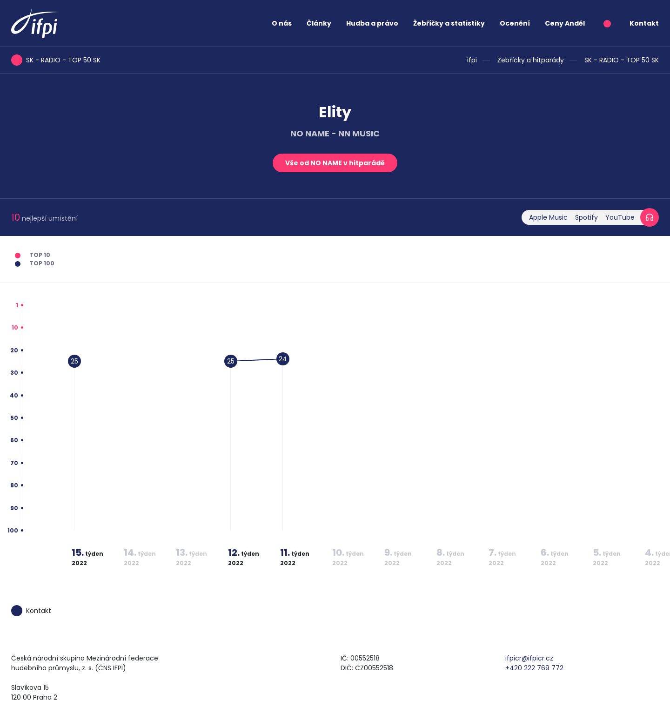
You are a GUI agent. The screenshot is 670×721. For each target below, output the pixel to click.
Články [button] (319, 23)
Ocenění (515, 23)
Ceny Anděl (565, 23)
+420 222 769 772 (534, 668)
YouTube (620, 217)
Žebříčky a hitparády (530, 60)
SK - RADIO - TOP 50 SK (621, 60)
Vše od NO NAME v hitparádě (335, 163)
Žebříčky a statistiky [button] (449, 23)
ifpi (472, 60)
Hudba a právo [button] (372, 23)
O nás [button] (282, 23)
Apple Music (548, 217)
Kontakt (644, 23)
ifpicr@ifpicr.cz (529, 658)
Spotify (586, 217)
